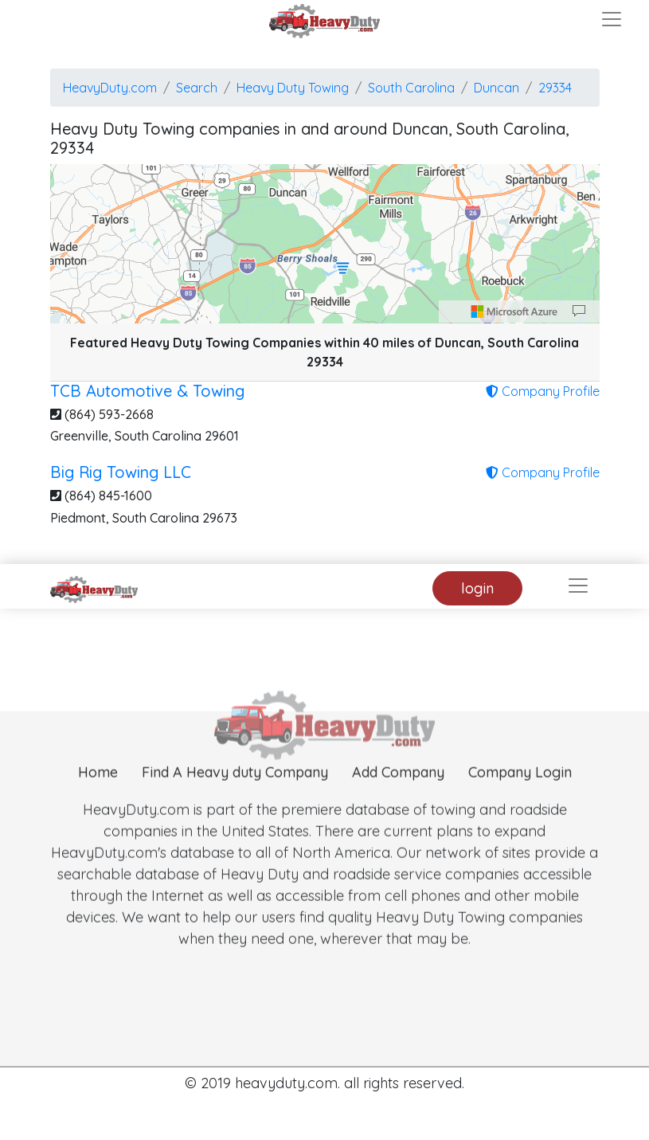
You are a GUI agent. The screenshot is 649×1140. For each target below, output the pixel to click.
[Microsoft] (514, 311)
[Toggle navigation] (611, 19)
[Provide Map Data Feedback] (579, 311)
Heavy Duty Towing (293, 88)
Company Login (520, 791)
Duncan (496, 88)
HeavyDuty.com (110, 88)
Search (196, 88)
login (477, 588)
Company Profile (543, 391)
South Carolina (411, 88)
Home (98, 791)
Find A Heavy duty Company (235, 791)
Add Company (398, 791)
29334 (555, 88)
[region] (325, 243)
